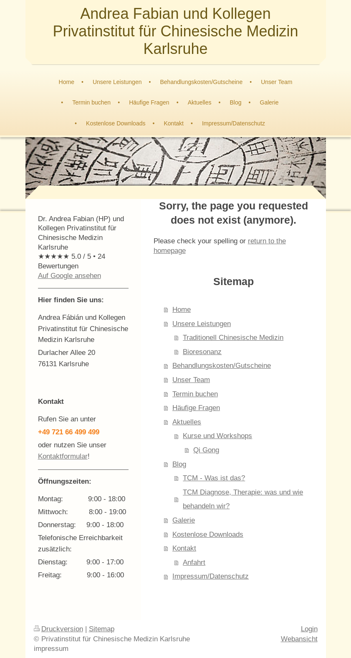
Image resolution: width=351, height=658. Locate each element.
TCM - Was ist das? (214, 478)
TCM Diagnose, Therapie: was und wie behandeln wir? (243, 499)
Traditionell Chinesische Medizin (233, 338)
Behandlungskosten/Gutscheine (221, 366)
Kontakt (184, 548)
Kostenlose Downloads (207, 534)
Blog (179, 464)
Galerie (183, 520)
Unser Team (191, 380)
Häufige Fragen (196, 408)
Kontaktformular (63, 456)
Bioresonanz (202, 352)
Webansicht (299, 639)
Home (181, 310)
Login (309, 629)
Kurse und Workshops (217, 436)
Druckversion (58, 629)
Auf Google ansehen (69, 276)
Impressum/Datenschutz (210, 576)
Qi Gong (206, 450)
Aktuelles (186, 422)
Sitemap (101, 629)
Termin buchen (195, 394)
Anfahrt (194, 562)
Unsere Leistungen (201, 324)
